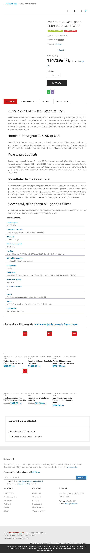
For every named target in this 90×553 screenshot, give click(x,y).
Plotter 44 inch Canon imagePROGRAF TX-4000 (63, 362)
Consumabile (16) (28, 101)
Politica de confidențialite (64, 543)
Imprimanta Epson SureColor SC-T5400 (40, 362)
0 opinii (61, 50)
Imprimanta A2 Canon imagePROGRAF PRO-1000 (15, 399)
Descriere (10, 101)
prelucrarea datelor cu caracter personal (30, 481)
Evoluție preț (62, 101)
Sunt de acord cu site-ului (19, 484)
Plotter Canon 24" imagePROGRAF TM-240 (14, 362)
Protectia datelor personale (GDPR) (41, 543)
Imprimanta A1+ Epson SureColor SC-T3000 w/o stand (63, 400)
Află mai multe (72, 467)
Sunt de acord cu (23, 481)
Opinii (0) (45, 101)
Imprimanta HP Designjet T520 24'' (38, 399)
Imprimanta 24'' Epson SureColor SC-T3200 (25, 436)
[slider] (51, 50)
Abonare (81, 477)
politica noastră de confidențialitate (65, 548)
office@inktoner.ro (71, 504)
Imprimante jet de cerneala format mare (15, 357)
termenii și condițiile (24, 484)
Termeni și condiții (80, 543)
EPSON (58, 44)
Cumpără (57, 83)
